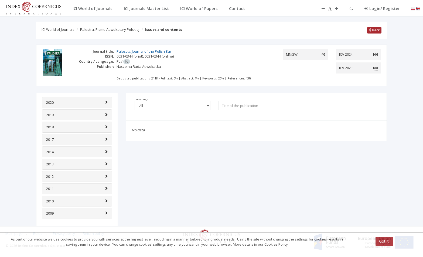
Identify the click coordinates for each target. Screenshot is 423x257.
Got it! (384, 241)
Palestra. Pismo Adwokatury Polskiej (109, 29)
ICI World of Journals (58, 29)
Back (374, 30)
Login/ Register (382, 8)
